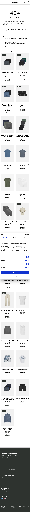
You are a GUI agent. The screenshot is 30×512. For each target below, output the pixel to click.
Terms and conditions (5, 486)
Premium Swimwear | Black (22, 398)
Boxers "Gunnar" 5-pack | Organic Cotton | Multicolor (22, 136)
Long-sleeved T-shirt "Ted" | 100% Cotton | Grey (7, 341)
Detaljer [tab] (15, 237)
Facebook (3, 477)
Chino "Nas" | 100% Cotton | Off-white (7, 281)
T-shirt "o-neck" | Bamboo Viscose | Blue (7, 165)
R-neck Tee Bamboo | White (22, 310)
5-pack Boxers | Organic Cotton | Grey (7, 222)
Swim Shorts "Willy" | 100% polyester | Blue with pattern (7, 370)
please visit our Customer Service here (9, 457)
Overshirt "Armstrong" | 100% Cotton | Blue (7, 429)
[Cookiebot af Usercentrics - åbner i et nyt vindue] (24, 234)
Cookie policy (4, 489)
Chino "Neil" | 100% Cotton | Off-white (7, 311)
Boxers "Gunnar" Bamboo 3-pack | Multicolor (7, 136)
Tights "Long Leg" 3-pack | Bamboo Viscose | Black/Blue (7, 105)
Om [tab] (24, 237)
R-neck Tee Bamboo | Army (7, 193)
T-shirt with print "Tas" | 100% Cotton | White (22, 370)
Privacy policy (4, 491)
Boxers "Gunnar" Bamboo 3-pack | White (22, 194)
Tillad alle (15, 272)
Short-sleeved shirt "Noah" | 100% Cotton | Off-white (22, 222)
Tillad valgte (15, 276)
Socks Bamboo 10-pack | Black (22, 105)
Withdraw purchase (5, 488)
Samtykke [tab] (5, 237)
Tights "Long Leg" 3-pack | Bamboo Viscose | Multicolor (7, 74)
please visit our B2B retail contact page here (10, 469)
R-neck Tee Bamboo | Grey (22, 164)
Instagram (3, 479)
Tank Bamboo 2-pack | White (22, 341)
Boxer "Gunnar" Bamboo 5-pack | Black (22, 281)
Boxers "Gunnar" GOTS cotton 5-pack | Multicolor (22, 73)
